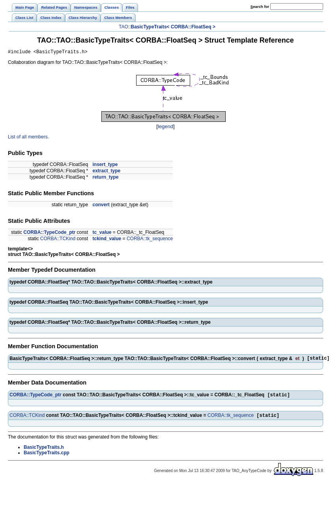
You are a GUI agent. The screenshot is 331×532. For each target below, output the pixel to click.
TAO (123, 27)
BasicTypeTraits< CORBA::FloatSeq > (173, 27)
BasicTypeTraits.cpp (46, 456)
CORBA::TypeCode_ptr (49, 233)
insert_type (105, 165)
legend (165, 128)
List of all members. (28, 138)
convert (100, 206)
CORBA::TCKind (57, 240)
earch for (259, 6)
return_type (105, 178)
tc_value (101, 233)
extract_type (106, 172)
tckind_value (106, 240)
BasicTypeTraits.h (44, 451)
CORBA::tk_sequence (150, 240)
